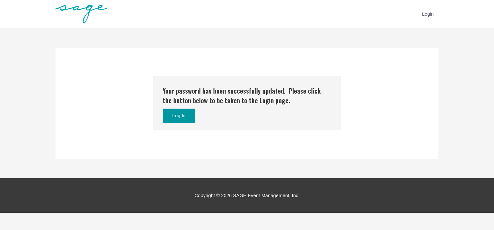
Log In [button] (178, 116)
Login (428, 14)
